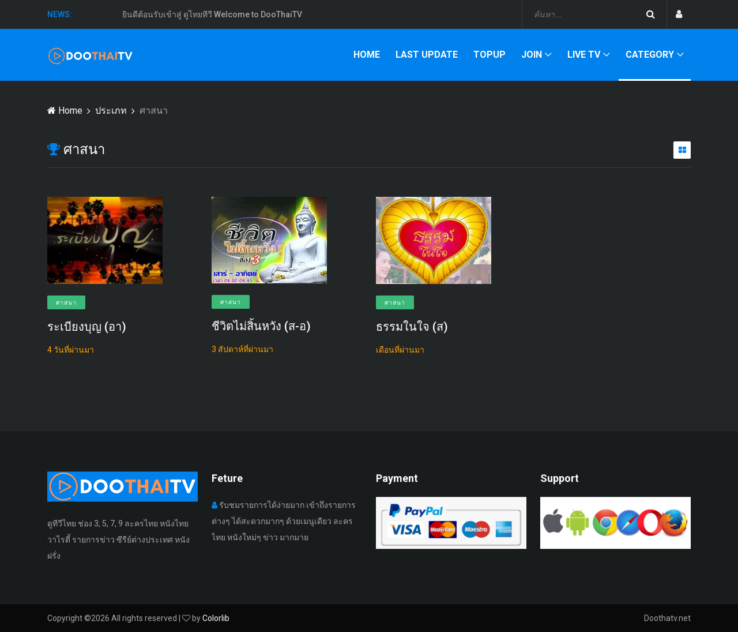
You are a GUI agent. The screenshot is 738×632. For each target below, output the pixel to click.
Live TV (583, 54)
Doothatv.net (667, 618)
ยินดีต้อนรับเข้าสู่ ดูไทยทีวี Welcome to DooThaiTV (212, 15)
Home (366, 54)
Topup (489, 54)
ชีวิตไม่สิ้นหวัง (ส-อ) (261, 326)
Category (650, 54)
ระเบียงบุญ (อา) (86, 327)
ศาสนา (66, 303)
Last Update (427, 54)
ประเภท (111, 110)
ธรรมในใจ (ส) (412, 327)
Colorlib (215, 618)
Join (531, 54)
